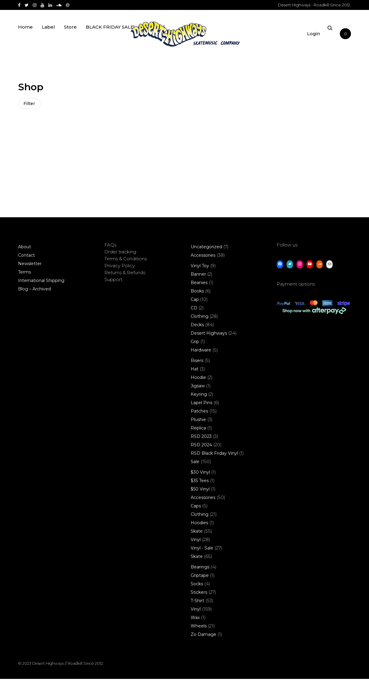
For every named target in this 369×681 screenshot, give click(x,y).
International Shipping (41, 282)
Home (25, 37)
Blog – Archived (34, 291)
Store (70, 37)
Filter (30, 104)
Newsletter (30, 265)
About (24, 249)
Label (48, 37)
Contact (26, 257)
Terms (24, 274)
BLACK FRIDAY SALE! (110, 37)
